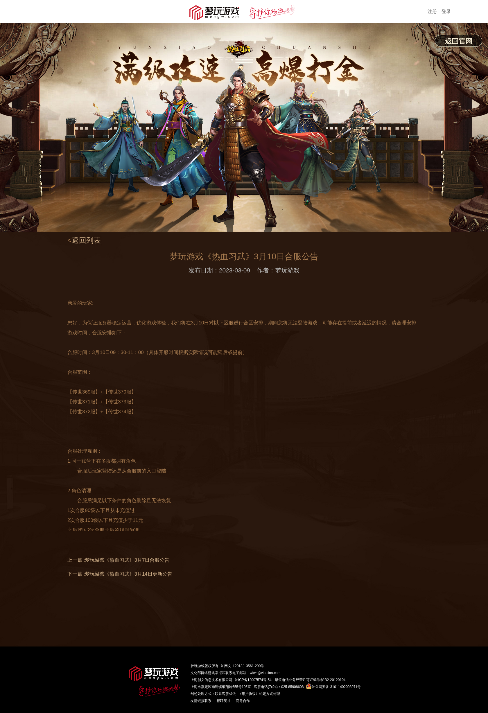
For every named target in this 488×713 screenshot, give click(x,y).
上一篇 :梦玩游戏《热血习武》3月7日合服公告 (118, 560)
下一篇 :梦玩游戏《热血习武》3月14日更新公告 (119, 574)
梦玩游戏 (197, 666)
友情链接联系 (201, 701)
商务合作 (243, 701)
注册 (432, 11)
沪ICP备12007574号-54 (253, 680)
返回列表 (86, 240)
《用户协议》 (248, 694)
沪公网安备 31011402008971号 (333, 687)
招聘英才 (224, 701)
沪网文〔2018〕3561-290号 (242, 666)
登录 (446, 11)
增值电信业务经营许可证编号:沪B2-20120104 (310, 680)
